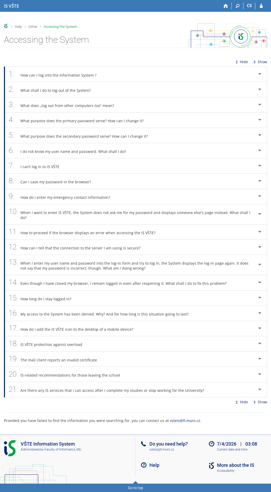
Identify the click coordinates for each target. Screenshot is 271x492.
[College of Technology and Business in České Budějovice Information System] (11, 6)
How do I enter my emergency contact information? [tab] (62, 196)
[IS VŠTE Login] (261, 6)
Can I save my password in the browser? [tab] (53, 181)
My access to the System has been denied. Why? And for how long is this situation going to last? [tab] (101, 313)
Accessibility (226, 471)
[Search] (237, 6)
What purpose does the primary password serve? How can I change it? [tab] (79, 120)
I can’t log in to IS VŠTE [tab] (37, 165)
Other (32, 26)
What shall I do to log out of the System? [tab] (52, 89)
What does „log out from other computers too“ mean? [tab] (64, 104)
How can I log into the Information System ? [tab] (55, 74)
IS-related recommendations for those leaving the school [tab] (67, 374)
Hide (241, 61)
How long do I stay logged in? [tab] (43, 298)
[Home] (226, 6)
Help (18, 26)
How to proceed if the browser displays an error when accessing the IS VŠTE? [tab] (85, 232)
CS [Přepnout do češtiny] (249, 5)
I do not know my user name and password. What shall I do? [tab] (70, 150)
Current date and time (232, 449)
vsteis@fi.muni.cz (185, 420)
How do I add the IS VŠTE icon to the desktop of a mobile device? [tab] (74, 328)
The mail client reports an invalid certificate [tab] (56, 359)
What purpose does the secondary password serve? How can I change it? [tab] (81, 135)
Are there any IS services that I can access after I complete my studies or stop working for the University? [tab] (109, 389)
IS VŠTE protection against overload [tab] (48, 343)
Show (259, 61)
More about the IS (235, 465)
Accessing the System (60, 26)
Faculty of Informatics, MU (63, 449)
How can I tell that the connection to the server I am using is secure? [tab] (77, 247)
